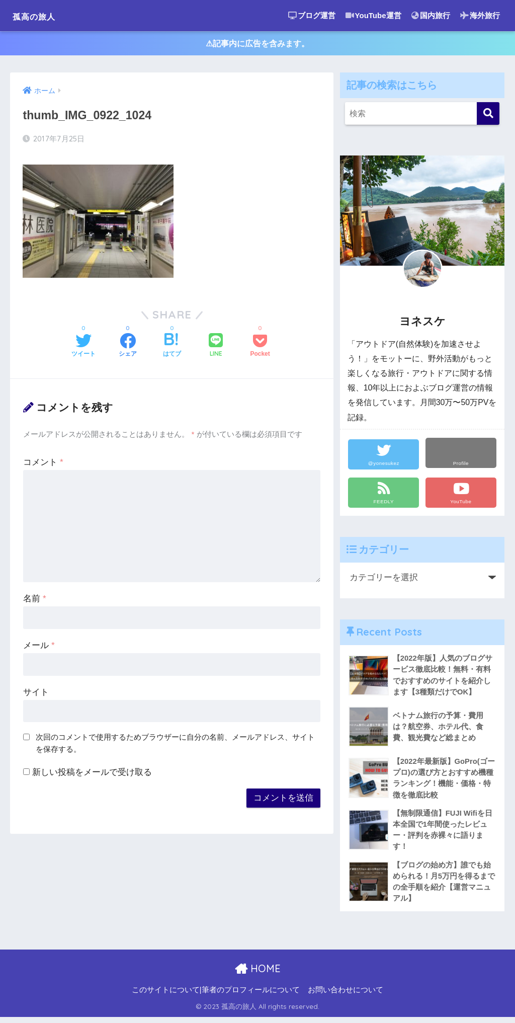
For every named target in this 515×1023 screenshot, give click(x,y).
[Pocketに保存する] (260, 348)
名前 (34, 600)
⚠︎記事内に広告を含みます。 (258, 44)
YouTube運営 (373, 15)
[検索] (488, 115)
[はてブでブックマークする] (172, 348)
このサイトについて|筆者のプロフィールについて (216, 996)
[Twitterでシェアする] (83, 348)
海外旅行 (480, 15)
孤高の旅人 (43, 15)
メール (38, 647)
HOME (257, 975)
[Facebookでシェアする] (128, 348)
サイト (36, 694)
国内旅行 (430, 15)
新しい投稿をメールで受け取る (92, 774)
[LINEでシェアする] (216, 348)
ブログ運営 (311, 15)
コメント (43, 464)
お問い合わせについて (345, 996)
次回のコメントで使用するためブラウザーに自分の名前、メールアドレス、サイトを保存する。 (175, 745)
